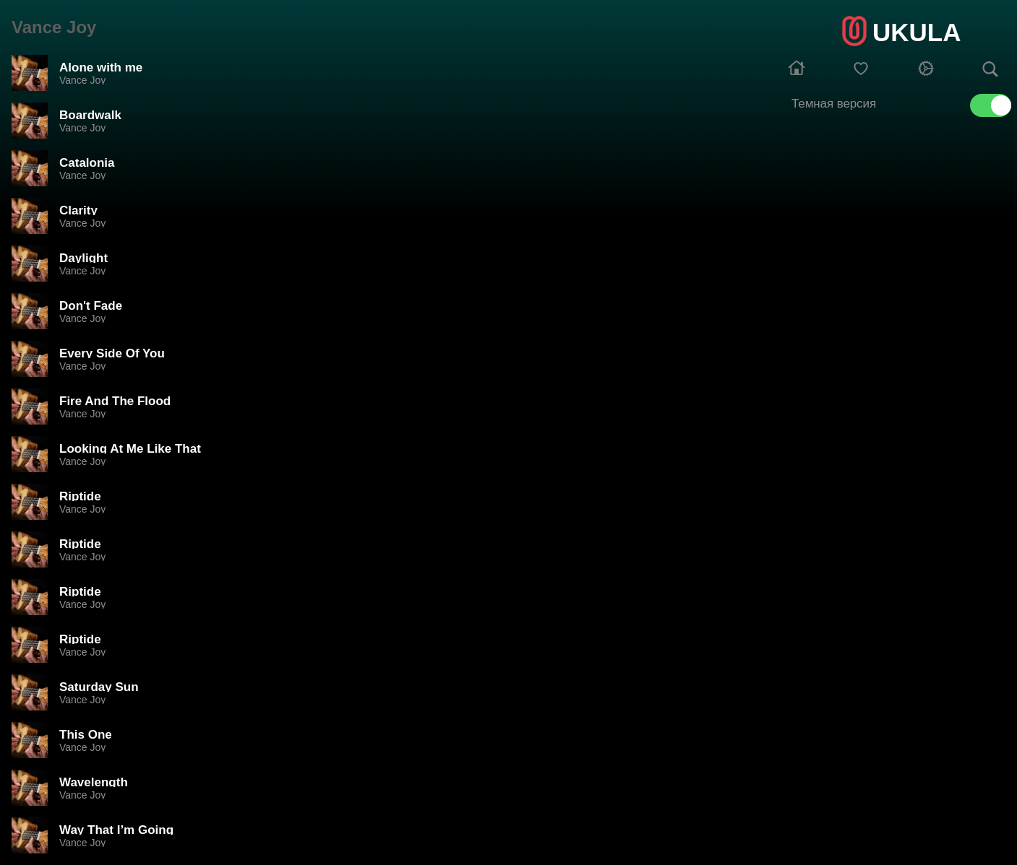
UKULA (916, 32)
